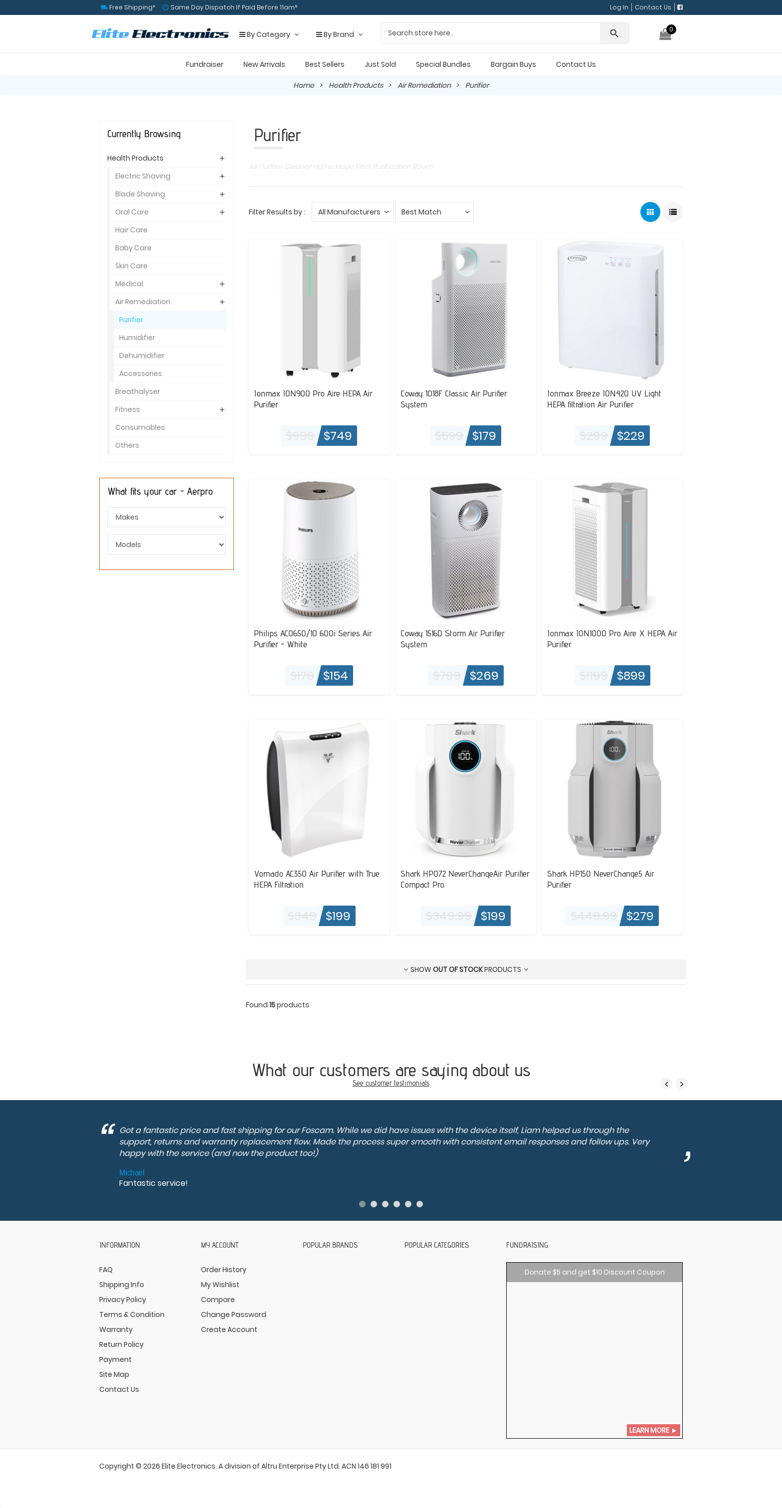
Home (303, 85)
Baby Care (133, 248)
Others (127, 445)
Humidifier (137, 338)
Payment (115, 1359)
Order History (223, 1270)
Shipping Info (121, 1285)
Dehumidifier (142, 356)
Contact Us (653, 7)
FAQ (106, 1270)
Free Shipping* (132, 7)
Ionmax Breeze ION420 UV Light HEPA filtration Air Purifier (604, 398)
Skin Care (131, 266)
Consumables (140, 427)
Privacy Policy (122, 1300)
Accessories (140, 373)
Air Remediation (424, 85)
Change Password (233, 1315)
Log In (619, 7)
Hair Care (131, 230)
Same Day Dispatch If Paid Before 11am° (233, 7)
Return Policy (121, 1344)
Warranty (116, 1329)
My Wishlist (220, 1285)
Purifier (131, 320)
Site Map (114, 1374)
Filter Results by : (277, 212)
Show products (465, 969)
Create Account (229, 1329)
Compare (218, 1300)
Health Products (356, 85)
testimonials (411, 1083)
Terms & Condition (132, 1315)
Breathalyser (137, 391)
